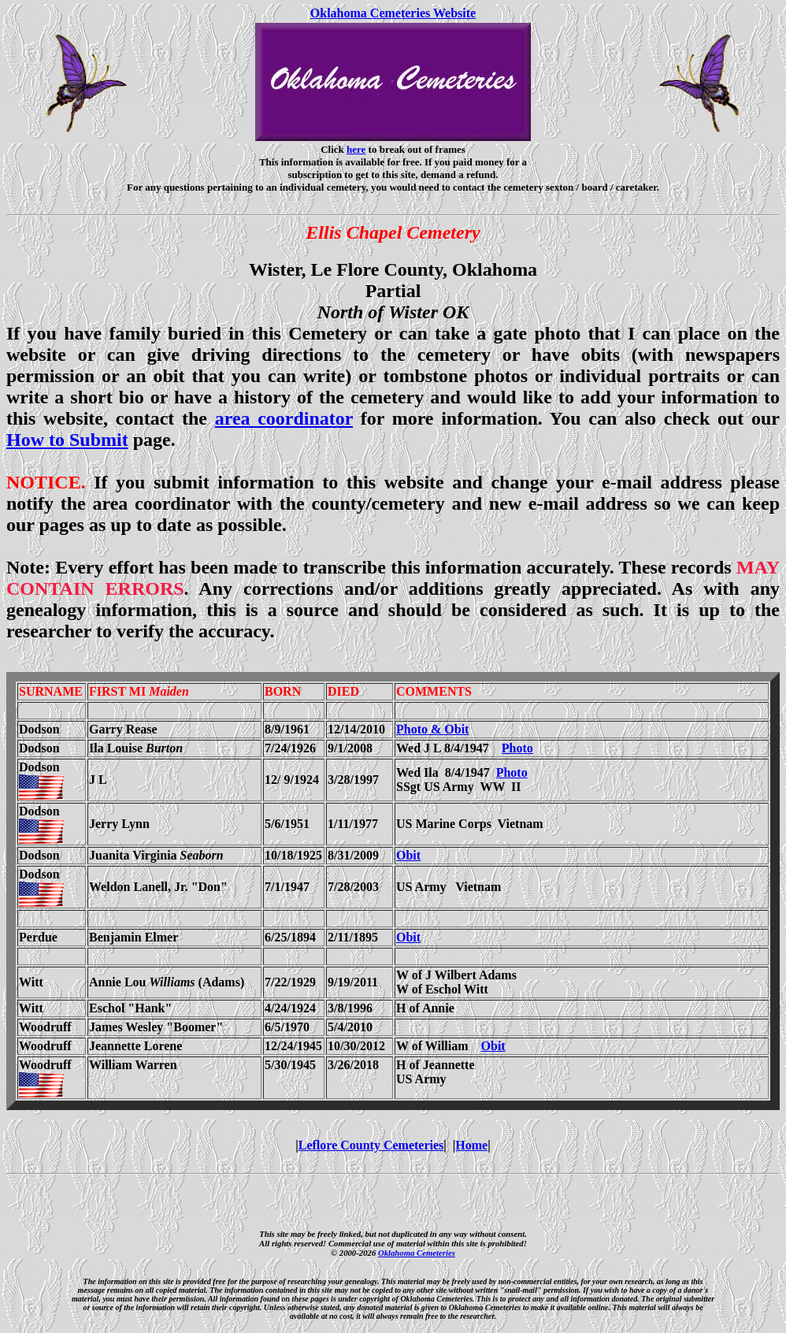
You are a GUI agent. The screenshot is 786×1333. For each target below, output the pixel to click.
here (356, 149)
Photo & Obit (432, 729)
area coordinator (284, 418)
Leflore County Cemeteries (371, 1145)
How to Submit (67, 439)
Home (471, 1145)
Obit (408, 855)
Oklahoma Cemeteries (416, 1252)
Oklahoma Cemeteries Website (393, 13)
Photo (517, 748)
